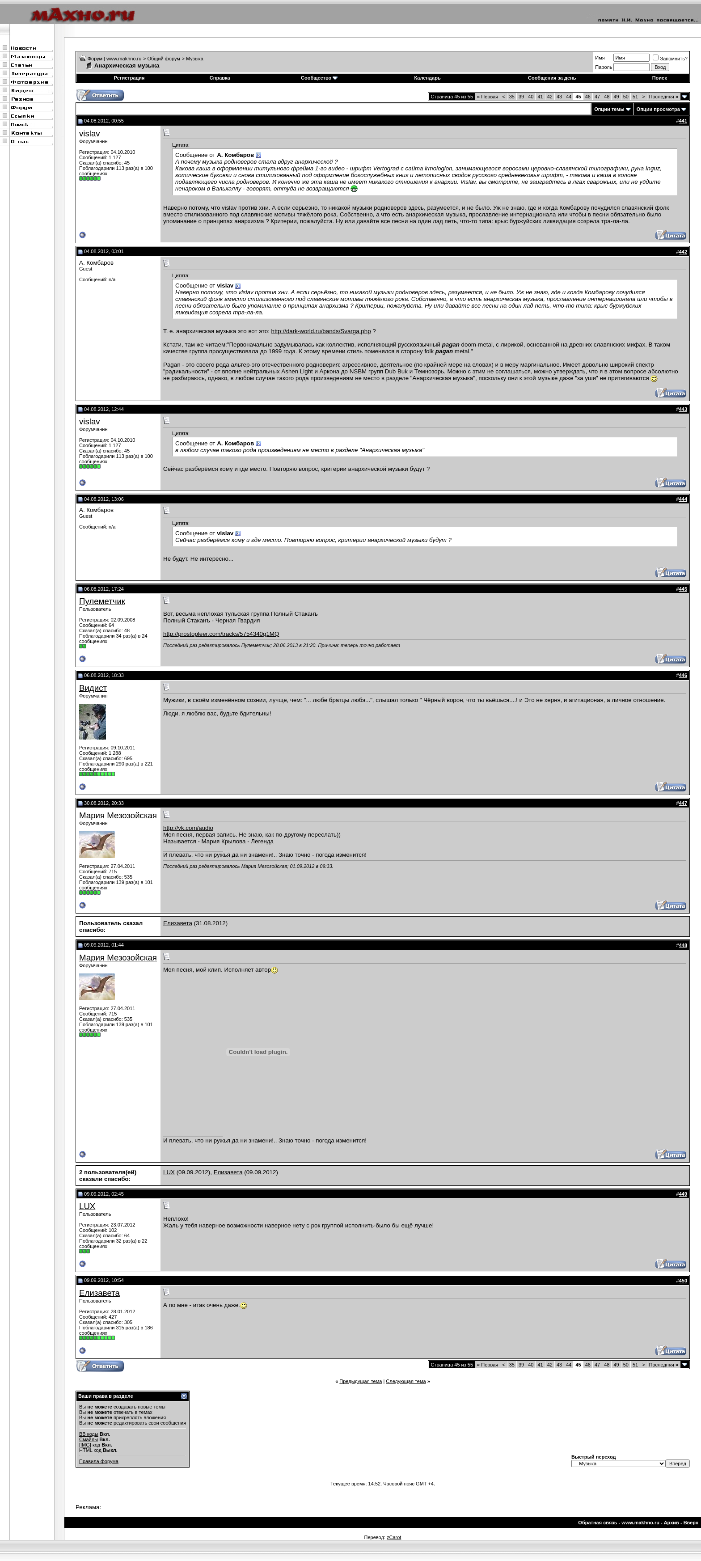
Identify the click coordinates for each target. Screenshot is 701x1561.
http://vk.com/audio (188, 828)
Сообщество (319, 77)
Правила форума (98, 1461)
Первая (487, 96)
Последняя (663, 96)
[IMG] (85, 1444)
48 (606, 96)
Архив (671, 1522)
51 (635, 96)
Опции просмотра (658, 109)
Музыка (194, 58)
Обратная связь (597, 1522)
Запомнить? (670, 58)
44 (568, 96)
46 (588, 96)
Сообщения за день (552, 77)
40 (530, 96)
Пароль (603, 67)
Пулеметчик (102, 601)
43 (559, 96)
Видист (93, 688)
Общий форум (164, 58)
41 (540, 96)
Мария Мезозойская (118, 815)
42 (550, 96)
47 (597, 96)
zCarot (394, 1537)
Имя (599, 57)
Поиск (659, 77)
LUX (169, 1172)
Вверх (691, 1522)
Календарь (427, 77)
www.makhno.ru (640, 1522)
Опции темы (609, 109)
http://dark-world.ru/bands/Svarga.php (321, 331)
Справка (220, 77)
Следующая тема (406, 1381)
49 (616, 96)
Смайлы (88, 1439)
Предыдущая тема (360, 1381)
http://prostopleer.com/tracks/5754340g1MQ (221, 633)
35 (512, 96)
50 (626, 96)
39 (521, 96)
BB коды (88, 1434)
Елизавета (177, 923)
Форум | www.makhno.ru (115, 58)
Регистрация (129, 77)
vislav (89, 133)
